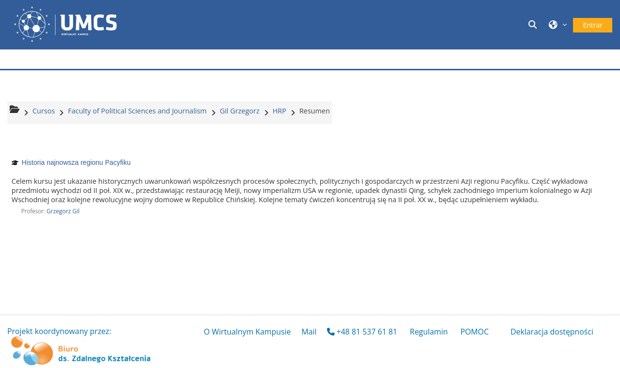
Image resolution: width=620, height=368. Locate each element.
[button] (534, 24)
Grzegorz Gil (62, 211)
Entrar (593, 25)
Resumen (314, 110)
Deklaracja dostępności (552, 331)
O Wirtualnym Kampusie (247, 331)
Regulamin (429, 331)
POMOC (474, 331)
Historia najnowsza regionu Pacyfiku (76, 162)
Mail (308, 331)
